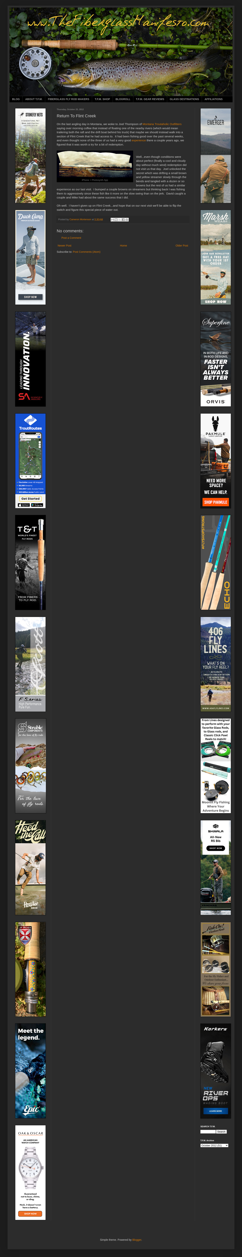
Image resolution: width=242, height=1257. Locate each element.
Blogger (136, 1239)
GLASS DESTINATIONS (184, 99)
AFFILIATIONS (214, 99)
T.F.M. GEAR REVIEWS (150, 99)
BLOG (16, 99)
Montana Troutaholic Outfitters (162, 124)
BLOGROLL (123, 99)
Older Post (182, 245)
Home (123, 245)
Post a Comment (71, 237)
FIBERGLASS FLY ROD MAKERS (68, 99)
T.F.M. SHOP (102, 99)
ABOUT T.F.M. (33, 99)
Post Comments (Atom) (86, 251)
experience (139, 140)
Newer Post (64, 245)
